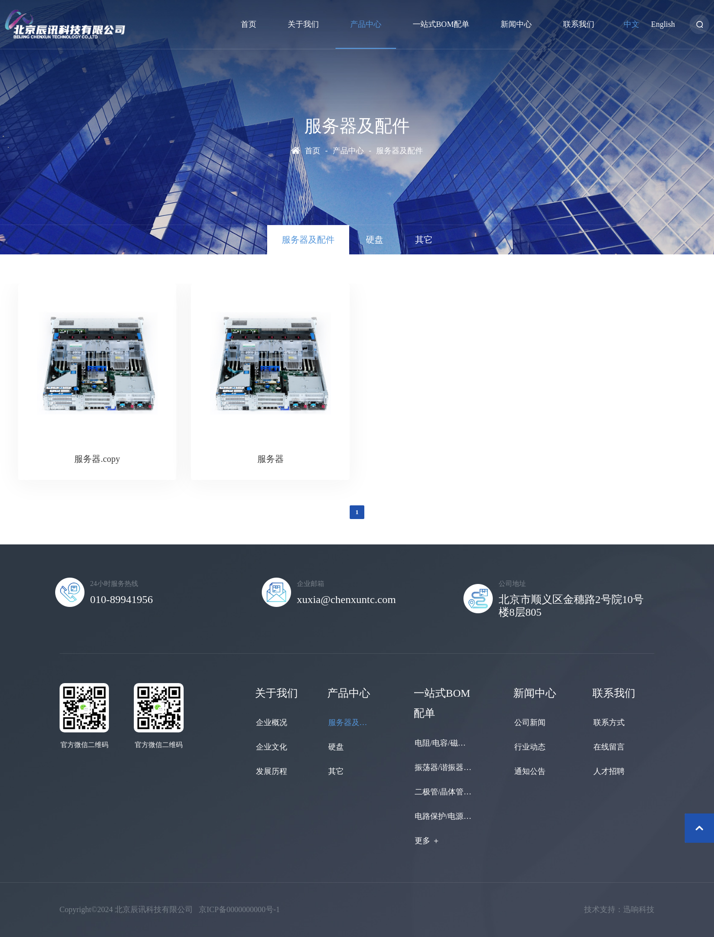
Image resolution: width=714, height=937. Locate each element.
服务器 (270, 459)
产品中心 (348, 150)
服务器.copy (97, 459)
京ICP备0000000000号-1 (239, 909)
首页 (312, 150)
